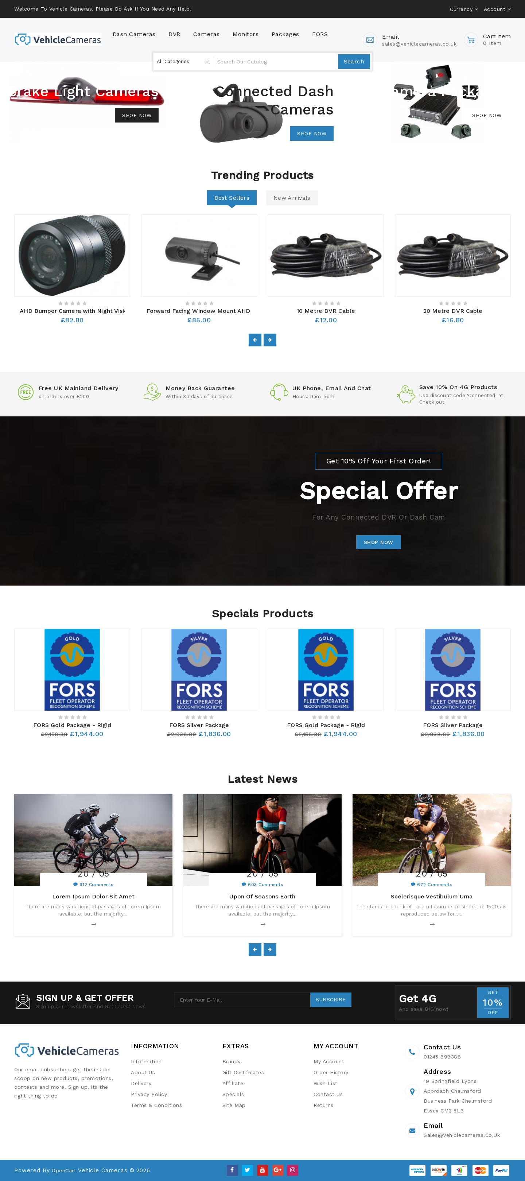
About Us (143, 1072)
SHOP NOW (378, 542)
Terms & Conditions (156, 1105)
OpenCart (64, 1170)
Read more (91, 925)
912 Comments (96, 884)
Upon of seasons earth (262, 896)
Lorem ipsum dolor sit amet (93, 896)
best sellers (231, 197)
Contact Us (328, 1094)
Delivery (141, 1083)
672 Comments (434, 884)
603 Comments (265, 884)
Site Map (234, 1105)
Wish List (326, 1083)
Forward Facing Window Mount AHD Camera (210, 310)
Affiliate (233, 1083)
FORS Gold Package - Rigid (72, 725)
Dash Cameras (134, 34)
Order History (331, 1072)
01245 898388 (442, 1057)
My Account (329, 1061)
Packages (285, 34)
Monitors (245, 34)
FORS (320, 34)
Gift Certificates (243, 1072)
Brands (231, 1061)
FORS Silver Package (199, 725)
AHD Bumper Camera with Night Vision (75, 310)
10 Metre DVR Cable (326, 310)
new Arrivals (292, 197)
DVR (174, 34)
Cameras (206, 34)
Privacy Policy (149, 1094)
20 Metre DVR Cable (453, 310)
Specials (233, 1094)
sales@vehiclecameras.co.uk (462, 1135)
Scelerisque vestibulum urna (432, 896)
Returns (324, 1105)
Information (146, 1061)
